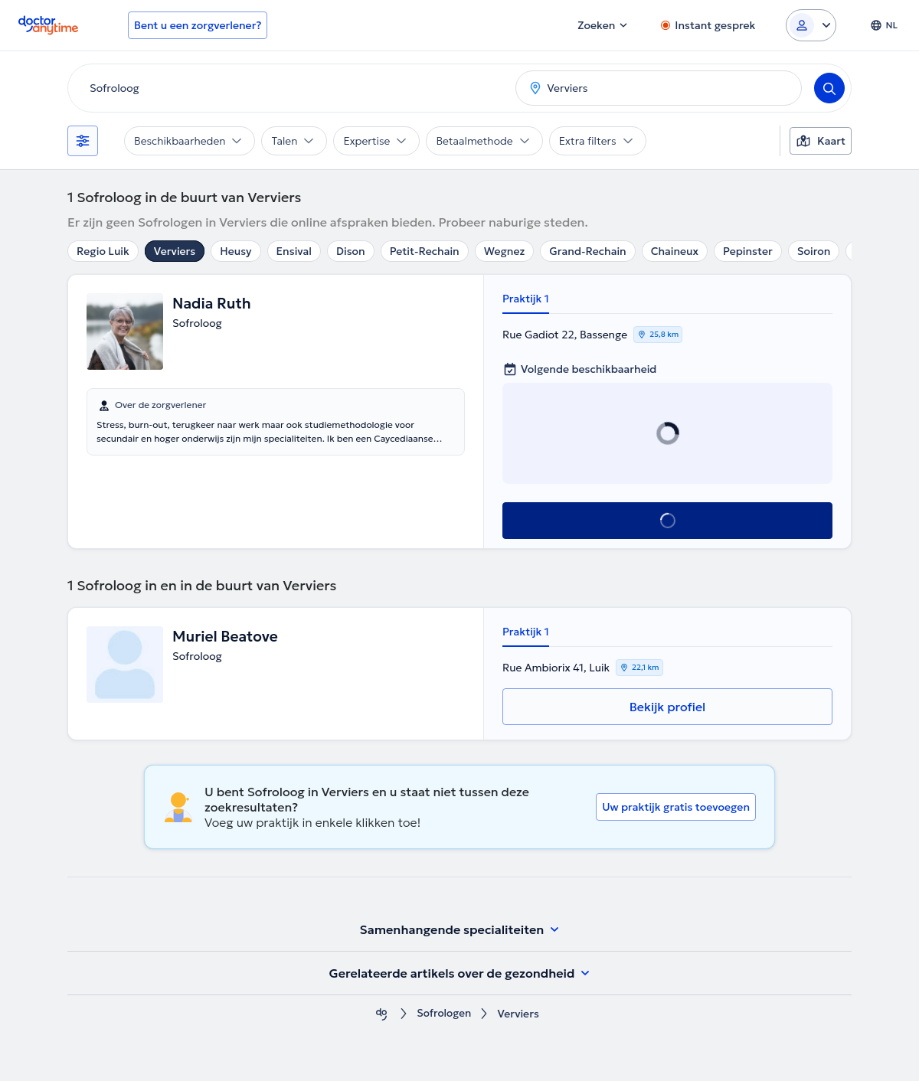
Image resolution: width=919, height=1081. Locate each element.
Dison (350, 251)
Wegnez (504, 251)
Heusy (235, 251)
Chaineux (674, 251)
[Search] (829, 88)
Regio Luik (103, 251)
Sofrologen (444, 1014)
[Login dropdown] (811, 25)
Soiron (814, 251)
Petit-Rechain (425, 251)
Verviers (174, 251)
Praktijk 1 (525, 298)
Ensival (294, 251)
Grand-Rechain (587, 251)
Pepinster (748, 251)
